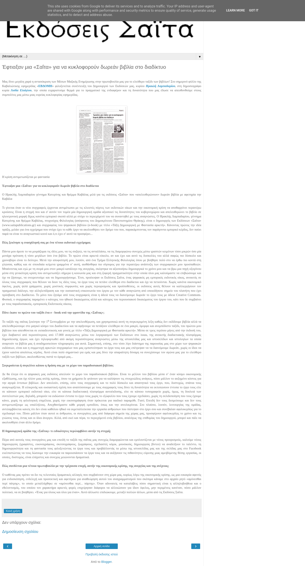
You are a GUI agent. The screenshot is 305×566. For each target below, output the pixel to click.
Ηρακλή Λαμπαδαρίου (160, 86)
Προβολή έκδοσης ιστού (102, 554)
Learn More (235, 10)
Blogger (106, 561)
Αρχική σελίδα (102, 546)
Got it (253, 10)
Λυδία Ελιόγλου (21, 90)
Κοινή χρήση (13, 511)
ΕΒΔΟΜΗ (45, 86)
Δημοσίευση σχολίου (20, 531)
